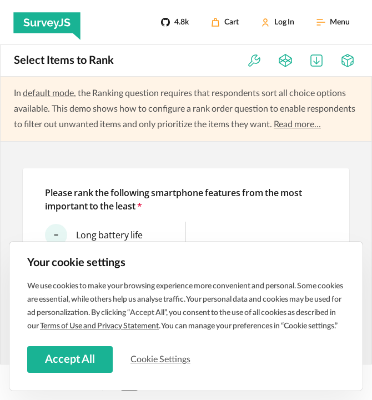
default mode (48, 93)
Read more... (297, 124)
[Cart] (225, 22)
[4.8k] (175, 22)
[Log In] (277, 22)
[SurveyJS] (47, 22)
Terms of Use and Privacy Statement (99, 326)
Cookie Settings (160, 359)
